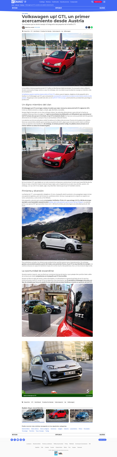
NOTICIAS (14, 8)
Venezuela (79, 447)
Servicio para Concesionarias (81, 443)
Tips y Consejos (40, 431)
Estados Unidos (59, 447)
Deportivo (27, 31)
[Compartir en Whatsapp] (92, 27)
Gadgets (60, 428)
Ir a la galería (89, 395)
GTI (32, 31)
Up (62, 31)
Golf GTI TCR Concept (59, 98)
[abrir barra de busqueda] (92, 2)
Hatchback (36, 31)
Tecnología (25, 431)
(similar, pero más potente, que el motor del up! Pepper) (66, 202)
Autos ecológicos (44, 428)
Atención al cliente (37, 443)
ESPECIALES (58, 8)
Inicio (12, 5)
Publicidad (71, 443)
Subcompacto (56, 31)
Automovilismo (26, 428)
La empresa (28, 443)
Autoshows (53, 428)
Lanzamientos (73, 428)
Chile (42, 447)
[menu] (104, 2)
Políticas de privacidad (58, 443)
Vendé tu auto (98, 1)
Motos (80, 428)
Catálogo (42, 2)
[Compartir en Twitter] (89, 27)
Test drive (25, 13)
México (65, 447)
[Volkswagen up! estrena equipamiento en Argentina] (33, 415)
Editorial (17, 5)
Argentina (37, 447)
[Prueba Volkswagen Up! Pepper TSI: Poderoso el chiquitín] (57, 415)
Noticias (48, 2)
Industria (66, 428)
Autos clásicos (35, 428)
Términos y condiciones (47, 443)
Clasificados (55, 2)
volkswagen (67, 31)
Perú (69, 447)
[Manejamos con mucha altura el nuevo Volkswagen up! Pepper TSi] (81, 415)
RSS (90, 443)
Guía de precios (64, 2)
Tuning (47, 431)
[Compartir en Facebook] (86, 27)
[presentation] (57, 367)
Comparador (74, 2)
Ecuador (52, 447)
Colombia (47, 447)
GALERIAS (102, 8)
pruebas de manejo (46, 31)
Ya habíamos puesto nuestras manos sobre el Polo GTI (38, 94)
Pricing (66, 443)
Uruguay (74, 447)
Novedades (87, 428)
